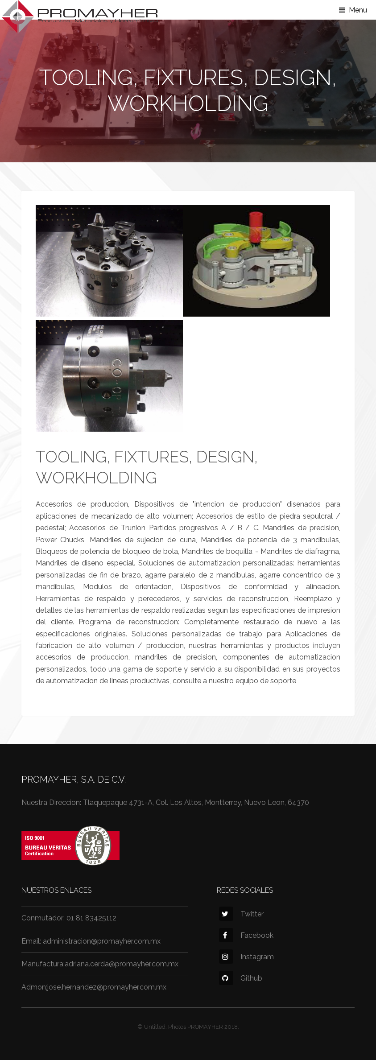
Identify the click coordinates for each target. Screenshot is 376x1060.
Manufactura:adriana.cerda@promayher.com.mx (99, 964)
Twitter (241, 914)
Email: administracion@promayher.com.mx (91, 941)
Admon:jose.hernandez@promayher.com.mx (93, 987)
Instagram (246, 957)
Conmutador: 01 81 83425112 (68, 918)
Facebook (246, 935)
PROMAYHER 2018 (212, 1026)
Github (240, 978)
